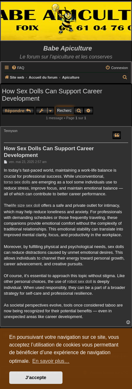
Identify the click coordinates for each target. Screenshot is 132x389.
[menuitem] (17, 68)
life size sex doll (25, 205)
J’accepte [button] (36, 377)
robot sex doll (79, 281)
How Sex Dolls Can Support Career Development (52, 95)
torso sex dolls (17, 182)
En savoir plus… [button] (51, 361)
